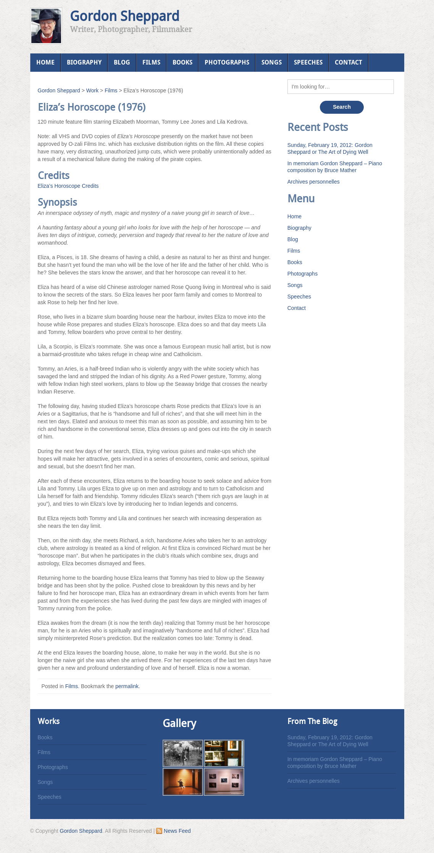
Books (182, 62)
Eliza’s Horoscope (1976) (91, 107)
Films (151, 62)
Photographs (227, 62)
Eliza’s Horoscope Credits (68, 186)
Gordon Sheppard (124, 16)
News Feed (173, 831)
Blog (122, 62)
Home (45, 62)
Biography (84, 62)
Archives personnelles (313, 182)
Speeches (308, 62)
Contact (348, 62)
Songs (271, 62)
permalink (127, 686)
